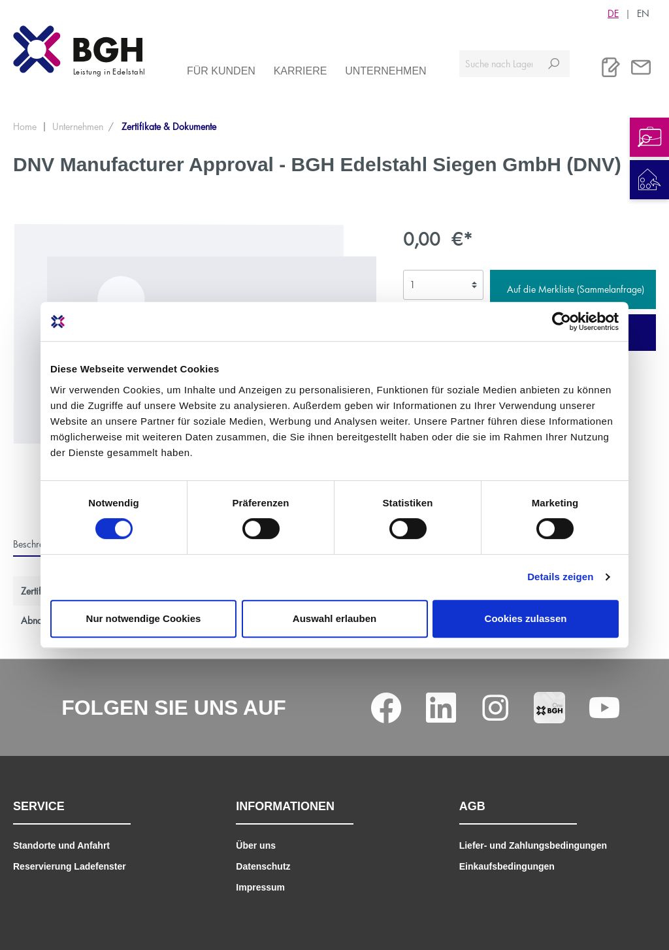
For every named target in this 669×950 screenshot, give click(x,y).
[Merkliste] (611, 67)
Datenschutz (263, 866)
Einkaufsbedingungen (507, 866)
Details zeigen (560, 576)
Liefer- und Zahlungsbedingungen (533, 845)
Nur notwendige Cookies (143, 618)
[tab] (39, 544)
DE (613, 13)
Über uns (256, 845)
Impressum (260, 887)
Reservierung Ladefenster (69, 866)
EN (643, 13)
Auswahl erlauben (334, 618)
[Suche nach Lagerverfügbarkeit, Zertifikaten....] (498, 63)
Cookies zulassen (526, 618)
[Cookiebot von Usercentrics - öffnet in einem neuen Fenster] (561, 321)
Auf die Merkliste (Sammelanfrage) (575, 289)
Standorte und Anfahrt (61, 845)
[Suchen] (554, 63)
